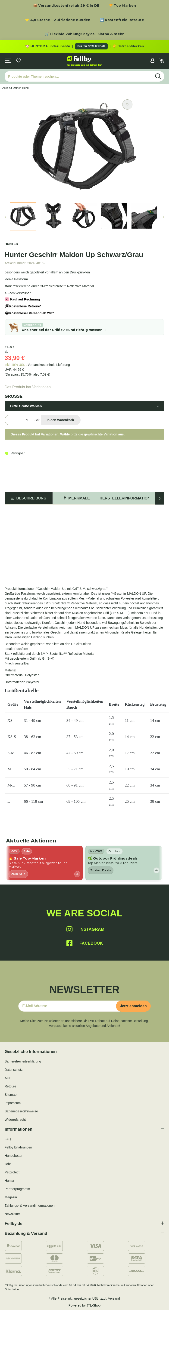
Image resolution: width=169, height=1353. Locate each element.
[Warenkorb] (161, 61)
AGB (8, 1078)
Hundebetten (14, 1155)
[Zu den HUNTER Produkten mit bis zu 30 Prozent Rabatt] (84, 46)
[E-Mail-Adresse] (69, 1006)
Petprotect (12, 1172)
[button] (152, 61)
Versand (114, 1298)
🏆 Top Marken (122, 5)
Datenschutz (14, 1069)
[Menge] (19, 420)
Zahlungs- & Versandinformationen (30, 1205)
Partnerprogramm (17, 1189)
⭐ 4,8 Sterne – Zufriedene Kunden (58, 20)
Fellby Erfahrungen (18, 1147)
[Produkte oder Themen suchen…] (78, 76)
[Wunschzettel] (18, 61)
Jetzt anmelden (133, 1006)
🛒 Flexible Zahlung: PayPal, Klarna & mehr (84, 34)
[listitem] (44, 863)
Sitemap (10, 1094)
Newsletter (12, 1214)
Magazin (11, 1197)
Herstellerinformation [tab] (125, 498)
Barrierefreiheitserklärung (23, 1061)
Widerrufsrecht (15, 1119)
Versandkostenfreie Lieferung (49, 365)
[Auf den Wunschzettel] (127, 104)
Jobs (8, 1164)
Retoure (10, 1086)
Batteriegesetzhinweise (21, 1111)
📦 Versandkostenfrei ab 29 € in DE (66, 5)
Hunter (9, 1180)
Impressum (13, 1103)
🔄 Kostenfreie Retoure (122, 20)
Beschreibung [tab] (29, 498)
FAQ (8, 1139)
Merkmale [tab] (77, 498)
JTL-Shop (94, 1305)
